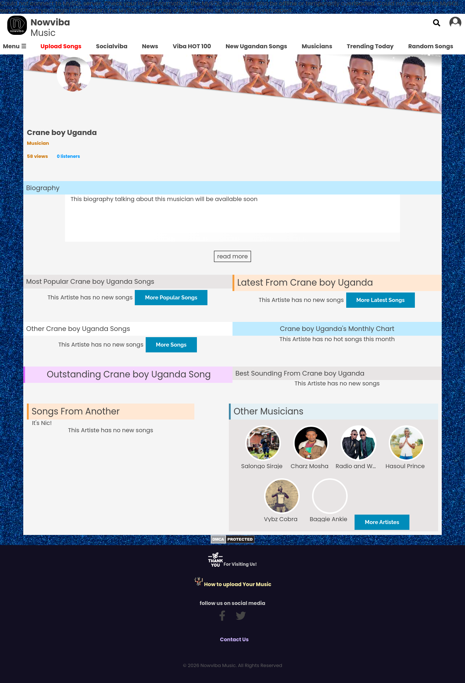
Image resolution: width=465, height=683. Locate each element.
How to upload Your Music (232, 584)
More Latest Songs (380, 300)
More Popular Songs (171, 297)
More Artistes (382, 522)
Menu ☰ (14, 46)
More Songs (171, 345)
